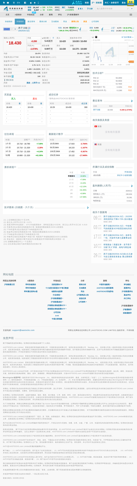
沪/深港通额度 (57, 298)
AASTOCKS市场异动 (105, 291)
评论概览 (127, 284)
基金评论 (127, 295)
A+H (57, 316)
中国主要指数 (57, 319)
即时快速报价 (31, 284)
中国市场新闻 (105, 284)
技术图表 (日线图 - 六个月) (18, 207)
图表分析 (82, 284)
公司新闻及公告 (83, 295)
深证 (112, 31)
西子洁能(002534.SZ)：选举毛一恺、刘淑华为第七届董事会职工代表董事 (118, 238)
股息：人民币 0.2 (33, 83)
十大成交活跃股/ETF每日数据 (56, 288)
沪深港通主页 (9, 284)
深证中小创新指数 (124, 175)
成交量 (84, 103)
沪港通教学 (127, 310)
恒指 (60, 28)
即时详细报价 (31, 288)
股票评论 (127, 288)
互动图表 (82, 288)
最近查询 (97, 100)
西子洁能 (96, 110)
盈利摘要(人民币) (102, 185)
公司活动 (57, 312)
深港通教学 (127, 313)
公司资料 (82, 302)
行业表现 (57, 295)
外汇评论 (127, 298)
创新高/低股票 (57, 291)
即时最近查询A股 (30, 291)
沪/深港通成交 (57, 302)
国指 (91, 28)
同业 (82, 291)
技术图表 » (127, 37)
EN (18, 2)
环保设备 (128, 172)
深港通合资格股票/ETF (56, 309)
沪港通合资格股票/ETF (56, 305)
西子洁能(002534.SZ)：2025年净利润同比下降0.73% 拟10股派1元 (118, 219)
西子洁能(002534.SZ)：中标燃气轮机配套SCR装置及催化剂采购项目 (118, 228)
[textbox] (114, 8)
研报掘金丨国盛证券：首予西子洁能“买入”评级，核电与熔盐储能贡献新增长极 (118, 247)
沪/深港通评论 (127, 291)
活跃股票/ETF (57, 284)
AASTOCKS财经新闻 (105, 288)
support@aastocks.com (23, 330)
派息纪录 (82, 298)
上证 (112, 28)
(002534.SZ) (23, 30)
